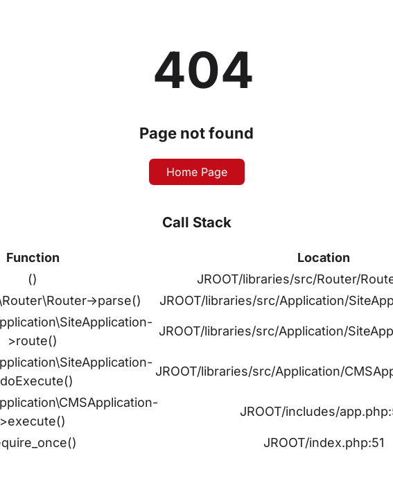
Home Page (196, 172)
